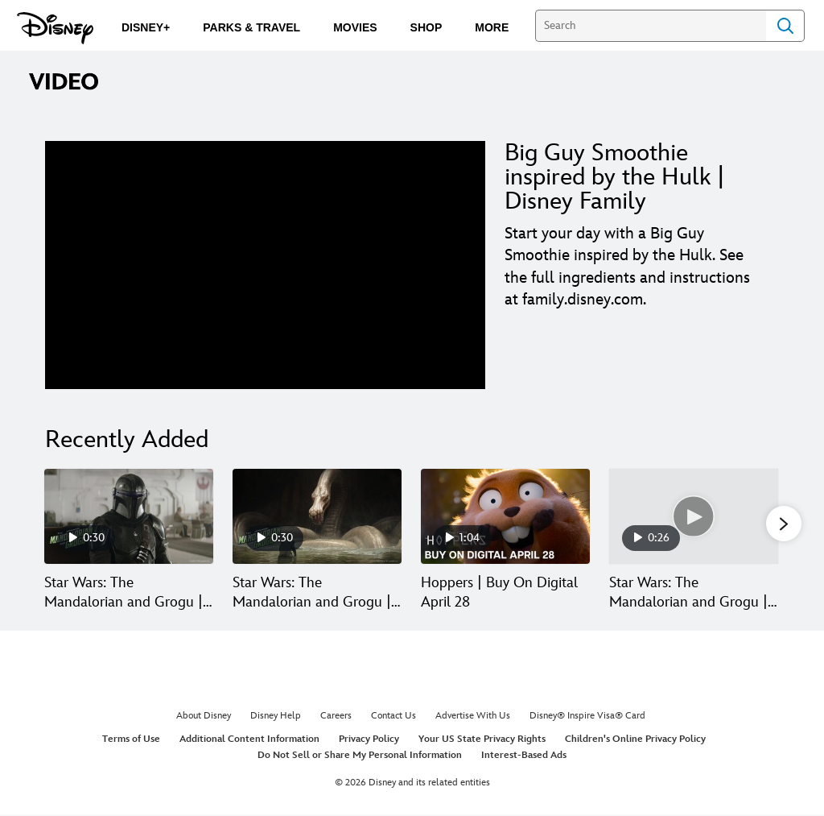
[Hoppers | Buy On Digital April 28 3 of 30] (505, 516)
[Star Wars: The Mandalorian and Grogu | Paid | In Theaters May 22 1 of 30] (128, 516)
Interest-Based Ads (523, 756)
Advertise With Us (472, 717)
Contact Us (393, 717)
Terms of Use (131, 741)
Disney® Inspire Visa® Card (587, 717)
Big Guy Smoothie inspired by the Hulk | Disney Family (615, 177)
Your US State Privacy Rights (482, 741)
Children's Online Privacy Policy (635, 741)
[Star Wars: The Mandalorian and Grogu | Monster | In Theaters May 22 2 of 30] (317, 516)
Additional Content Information (249, 741)
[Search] (650, 26)
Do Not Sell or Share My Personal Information (360, 756)
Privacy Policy (369, 741)
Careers (336, 717)
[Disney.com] (55, 28)
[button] (783, 524)
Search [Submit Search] (785, 25)
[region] (265, 265)
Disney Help (275, 717)
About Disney (203, 717)
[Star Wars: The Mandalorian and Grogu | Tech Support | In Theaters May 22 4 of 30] (693, 516)
